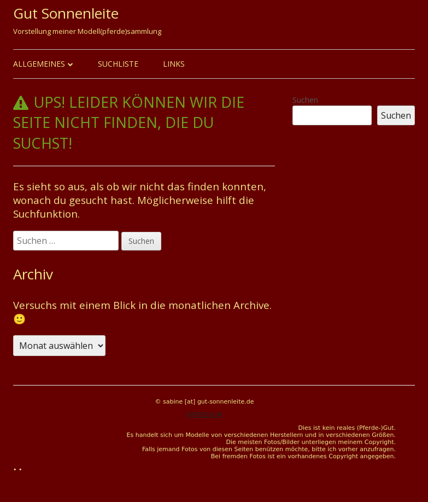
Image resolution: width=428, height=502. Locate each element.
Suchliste (118, 64)
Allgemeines (39, 64)
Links (174, 64)
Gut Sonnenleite (66, 13)
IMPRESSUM (204, 414)
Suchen (305, 100)
